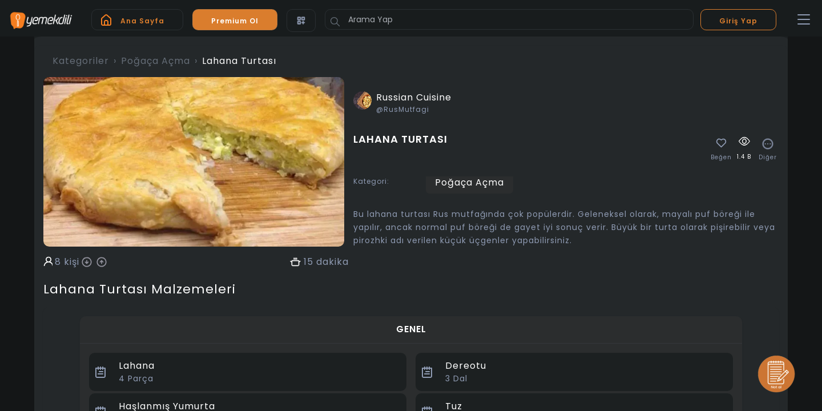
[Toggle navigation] (804, 20)
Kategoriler (81, 60)
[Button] (335, 21)
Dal (456, 378)
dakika (332, 262)
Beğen (721, 158)
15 (308, 262)
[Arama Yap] (509, 19)
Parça (136, 378)
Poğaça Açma (155, 60)
